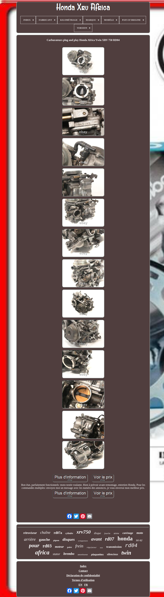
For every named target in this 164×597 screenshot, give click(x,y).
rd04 (131, 546)
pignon (56, 540)
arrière (30, 539)
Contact (83, 570)
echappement (83, 541)
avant (96, 539)
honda (125, 538)
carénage (127, 533)
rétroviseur (30, 533)
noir (101, 548)
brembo (69, 554)
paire (69, 547)
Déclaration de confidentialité (83, 575)
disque (97, 533)
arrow (116, 533)
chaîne (45, 532)
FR (86, 584)
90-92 (139, 540)
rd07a (58, 533)
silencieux (112, 554)
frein (79, 546)
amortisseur (83, 554)
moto (139, 533)
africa (42, 552)
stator (56, 554)
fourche (107, 533)
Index (83, 566)
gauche (44, 539)
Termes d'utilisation (83, 580)
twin (126, 553)
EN (80, 584)
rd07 (109, 539)
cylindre (69, 533)
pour (34, 545)
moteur (59, 546)
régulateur (92, 548)
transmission (114, 546)
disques (68, 539)
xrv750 (83, 532)
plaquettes (97, 554)
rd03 (47, 545)
